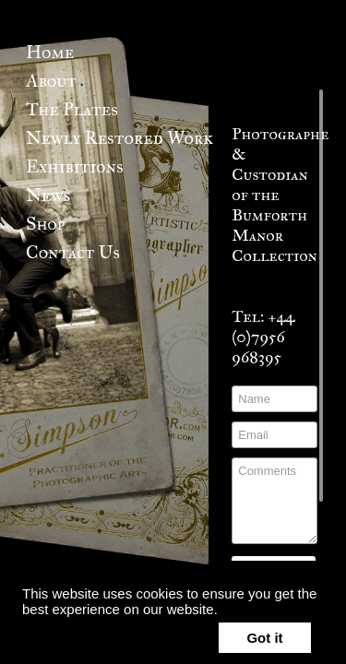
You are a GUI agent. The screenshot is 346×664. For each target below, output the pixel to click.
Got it (264, 638)
